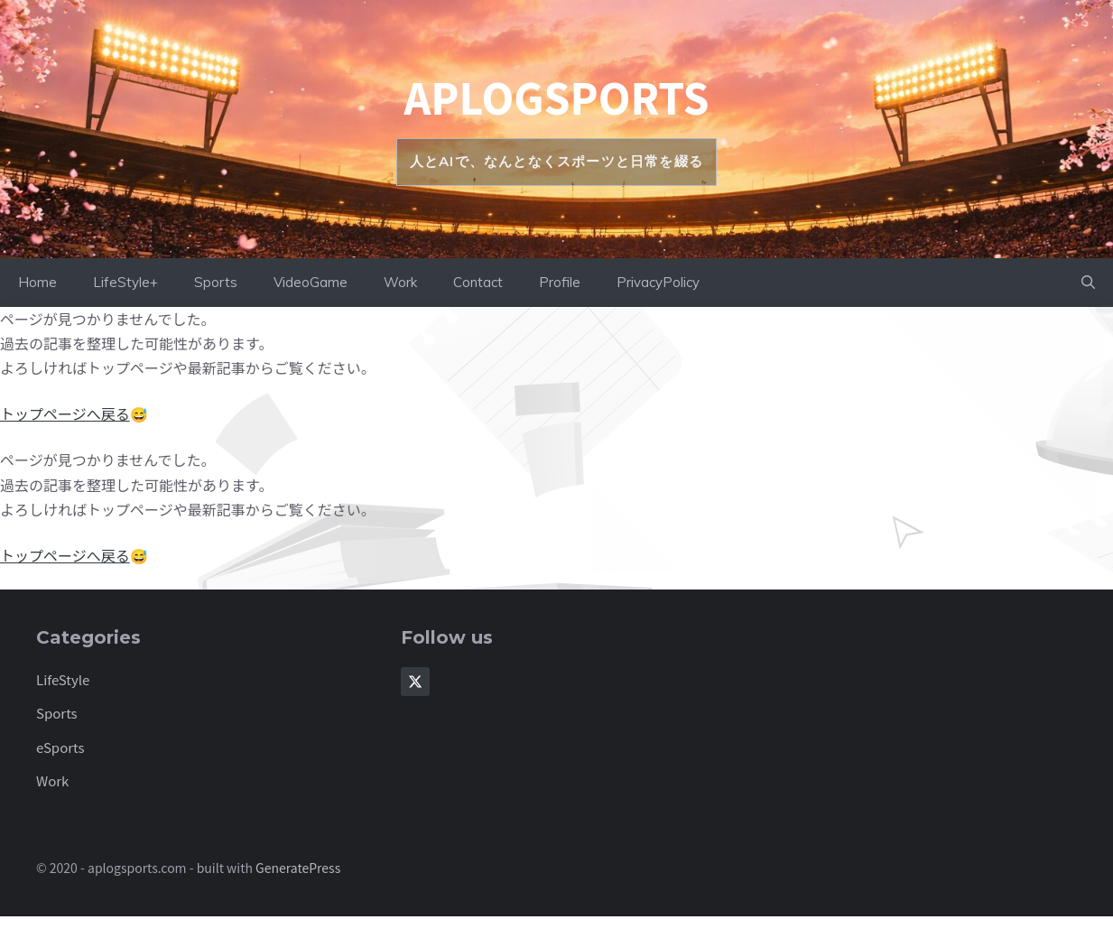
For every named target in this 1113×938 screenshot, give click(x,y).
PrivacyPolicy (658, 282)
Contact (478, 282)
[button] (1088, 282)
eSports (60, 747)
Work (400, 282)
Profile (559, 282)
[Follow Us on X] (415, 681)
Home (37, 282)
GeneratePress (297, 868)
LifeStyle (62, 679)
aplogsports (556, 96)
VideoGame (311, 282)
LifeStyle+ (125, 282)
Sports (215, 282)
